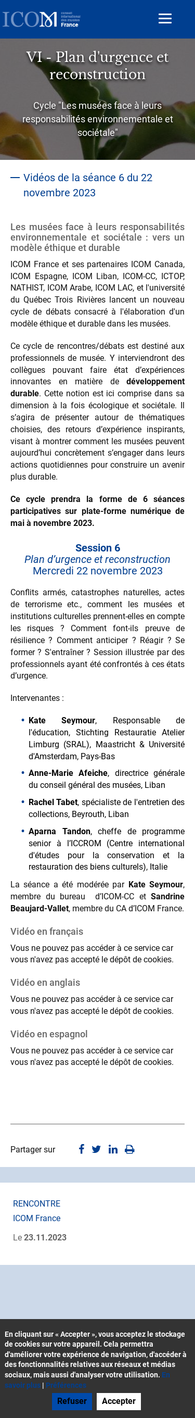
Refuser (72, 1401)
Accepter (119, 1401)
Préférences (66, 1385)
